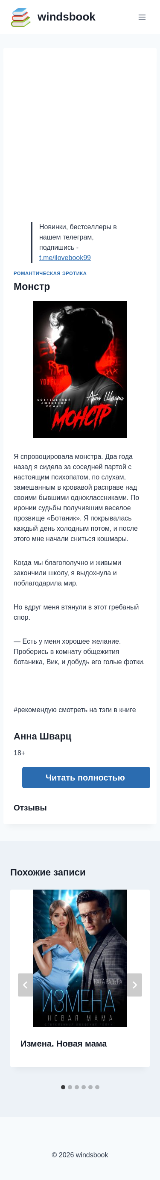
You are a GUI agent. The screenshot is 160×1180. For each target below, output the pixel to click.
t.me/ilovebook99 (65, 257)
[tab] (63, 1087)
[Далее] (134, 985)
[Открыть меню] (142, 17)
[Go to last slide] (25, 985)
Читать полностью (85, 777)
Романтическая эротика (50, 273)
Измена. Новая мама (63, 1043)
